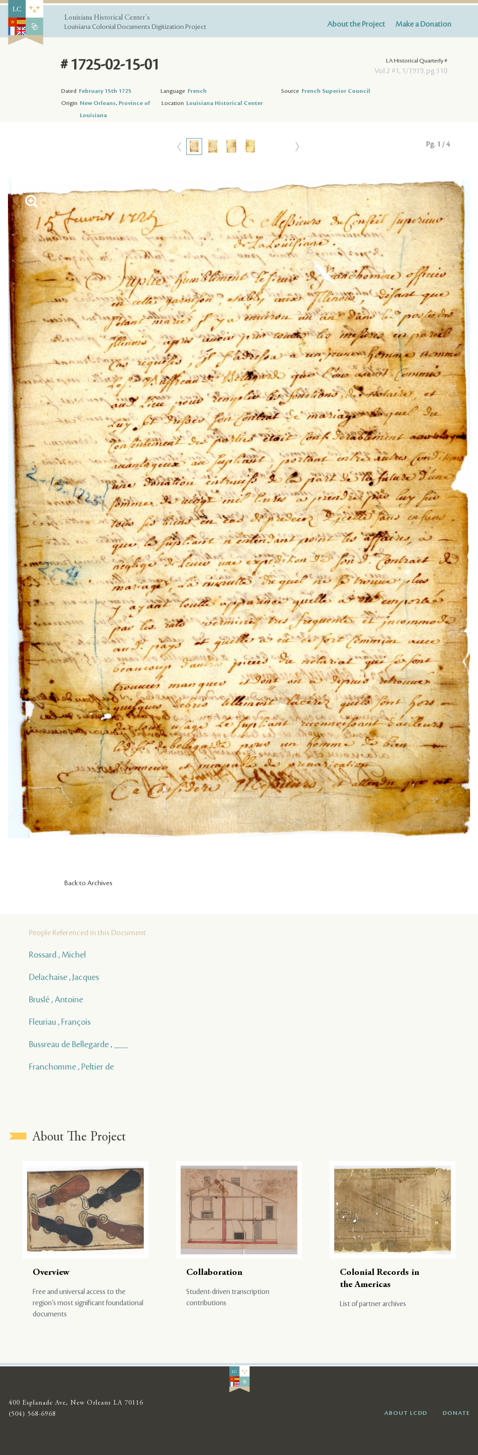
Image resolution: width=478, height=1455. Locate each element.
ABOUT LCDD (405, 1413)
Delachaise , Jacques (64, 977)
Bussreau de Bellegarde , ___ (78, 1044)
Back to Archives (88, 883)
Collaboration (214, 1273)
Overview (51, 1273)
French (197, 91)
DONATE (456, 1413)
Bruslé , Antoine (56, 999)
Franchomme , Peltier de (71, 1066)
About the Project (356, 24)
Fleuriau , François (60, 1022)
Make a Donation (423, 24)
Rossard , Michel (57, 954)
